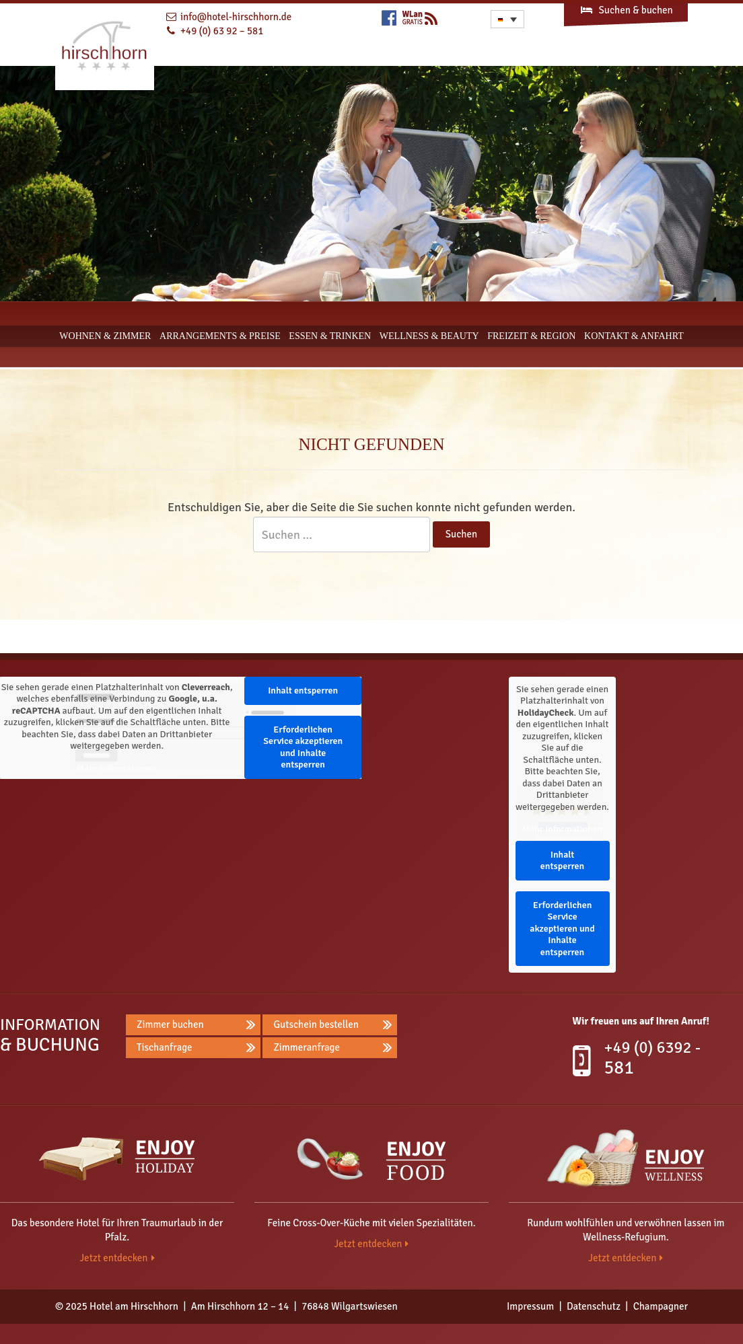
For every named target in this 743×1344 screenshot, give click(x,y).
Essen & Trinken (330, 336)
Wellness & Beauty (429, 336)
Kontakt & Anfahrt (634, 336)
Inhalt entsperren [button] (303, 690)
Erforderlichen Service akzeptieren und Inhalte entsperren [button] (303, 747)
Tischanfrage (164, 1047)
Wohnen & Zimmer (105, 336)
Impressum (530, 1306)
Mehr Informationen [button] (117, 768)
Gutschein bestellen (316, 1024)
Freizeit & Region (531, 336)
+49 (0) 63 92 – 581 (221, 31)
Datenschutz (594, 1306)
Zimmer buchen (170, 1024)
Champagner (660, 1306)
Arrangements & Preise (220, 336)
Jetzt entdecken (113, 1258)
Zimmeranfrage (306, 1047)
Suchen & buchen (626, 10)
